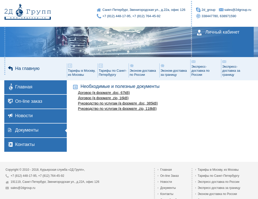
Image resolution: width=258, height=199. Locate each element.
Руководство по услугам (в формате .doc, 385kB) (118, 103)
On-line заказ (25, 101)
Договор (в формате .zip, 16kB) (103, 98)
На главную (24, 68)
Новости (20, 115)
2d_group (208, 10)
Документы (23, 130)
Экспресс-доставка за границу (231, 68)
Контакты (21, 144)
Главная (21, 87)
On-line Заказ (169, 176)
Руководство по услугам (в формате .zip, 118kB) (117, 109)
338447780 (210, 16)
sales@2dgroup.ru (237, 10)
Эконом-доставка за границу (173, 70)
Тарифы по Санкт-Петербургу (113, 70)
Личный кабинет (218, 32)
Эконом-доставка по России (143, 70)
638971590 (228, 16)
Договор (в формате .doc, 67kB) (104, 93)
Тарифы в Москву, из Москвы (81, 70)
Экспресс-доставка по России (200, 68)
